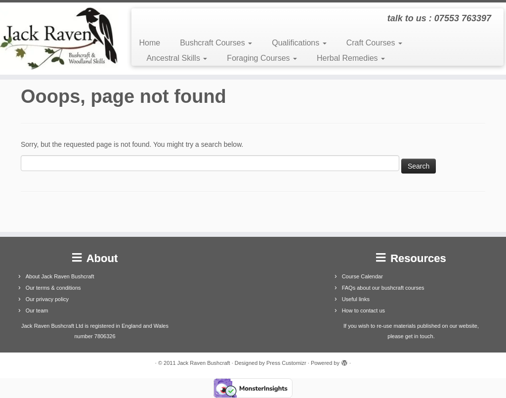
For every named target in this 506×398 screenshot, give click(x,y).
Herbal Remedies (351, 58)
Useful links (356, 299)
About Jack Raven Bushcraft (60, 276)
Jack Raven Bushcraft (203, 363)
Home (149, 43)
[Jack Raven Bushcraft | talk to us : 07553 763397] (59, 38)
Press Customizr (286, 363)
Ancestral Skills (176, 58)
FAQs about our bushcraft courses (383, 288)
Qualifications (299, 43)
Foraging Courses (262, 58)
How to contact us (363, 310)
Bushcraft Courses (216, 43)
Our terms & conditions (53, 288)
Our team (37, 310)
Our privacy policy (47, 299)
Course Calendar (362, 276)
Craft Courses (374, 43)
